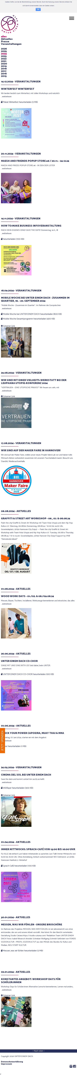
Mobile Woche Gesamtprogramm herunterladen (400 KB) (28, 319)
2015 (4, 76)
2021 (3, 61)
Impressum (6, 1064)
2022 (3, 59)
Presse (5, 42)
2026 (4, 49)
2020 (4, 64)
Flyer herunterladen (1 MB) (13, 746)
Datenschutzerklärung (12, 1061)
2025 (4, 51)
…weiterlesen (6, 96)
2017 (3, 71)
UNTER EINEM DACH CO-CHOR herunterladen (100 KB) (27, 674)
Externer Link (8, 326)
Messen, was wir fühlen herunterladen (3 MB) (22, 951)
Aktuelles (7, 39)
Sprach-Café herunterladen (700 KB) (18, 866)
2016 (4, 74)
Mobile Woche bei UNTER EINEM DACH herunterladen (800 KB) (31, 314)
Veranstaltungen (11, 44)
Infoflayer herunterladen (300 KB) (17, 788)
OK (38, 9)
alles (4, 37)
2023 (3, 56)
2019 (4, 66)
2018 (4, 69)
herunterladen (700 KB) (12, 239)
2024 (4, 54)
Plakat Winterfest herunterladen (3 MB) (19, 102)
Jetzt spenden (2, 741)
